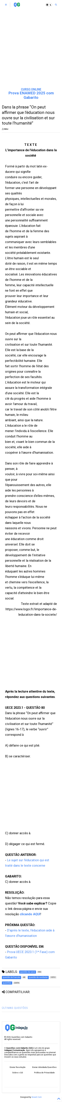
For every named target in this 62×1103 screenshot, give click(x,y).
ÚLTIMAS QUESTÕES (15, 1007)
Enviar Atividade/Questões (44, 1067)
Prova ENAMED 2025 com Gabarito (31, 95)
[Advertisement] (26, 657)
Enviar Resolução (18, 1067)
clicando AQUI (30, 914)
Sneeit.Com (37, 1097)
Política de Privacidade (44, 1073)
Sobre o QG (17, 1073)
